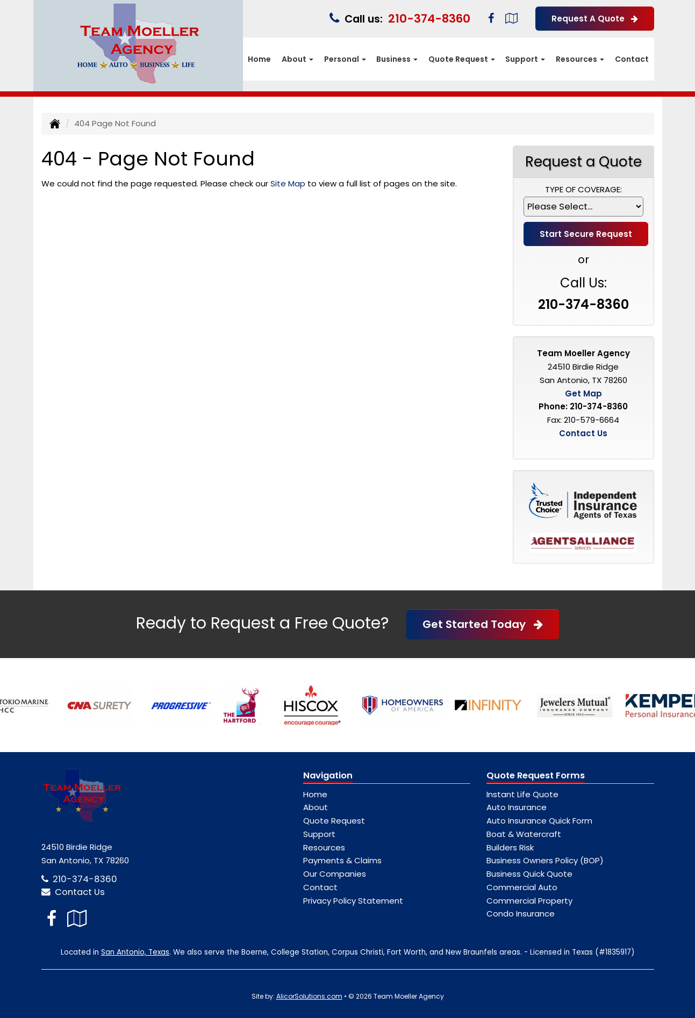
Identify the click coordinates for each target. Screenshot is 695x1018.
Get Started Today (482, 624)
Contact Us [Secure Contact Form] (583, 433)
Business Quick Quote (529, 873)
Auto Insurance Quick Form (539, 820)
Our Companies (334, 873)
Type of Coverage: (583, 189)
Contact (632, 59)
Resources (324, 847)
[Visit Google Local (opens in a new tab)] (511, 18)
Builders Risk (510, 847)
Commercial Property (529, 900)
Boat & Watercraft (523, 834)
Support (319, 834)
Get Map (583, 393)
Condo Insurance (520, 913)
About (315, 807)
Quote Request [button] (461, 59)
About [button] (297, 59)
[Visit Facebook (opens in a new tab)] (491, 18)
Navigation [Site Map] (328, 775)
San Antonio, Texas (135, 952)
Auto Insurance (516, 807)
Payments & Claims (342, 860)
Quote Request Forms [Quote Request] (535, 775)
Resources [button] (580, 59)
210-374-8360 (429, 18)
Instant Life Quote (522, 794)
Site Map (287, 183)
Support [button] (525, 59)
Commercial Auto (521, 887)
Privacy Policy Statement (353, 900)
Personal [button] (345, 59)
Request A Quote (594, 18)
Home (259, 59)
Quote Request (334, 820)
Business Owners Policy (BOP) (545, 860)
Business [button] (397, 59)
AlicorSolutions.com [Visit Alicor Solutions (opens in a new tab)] (309, 996)
